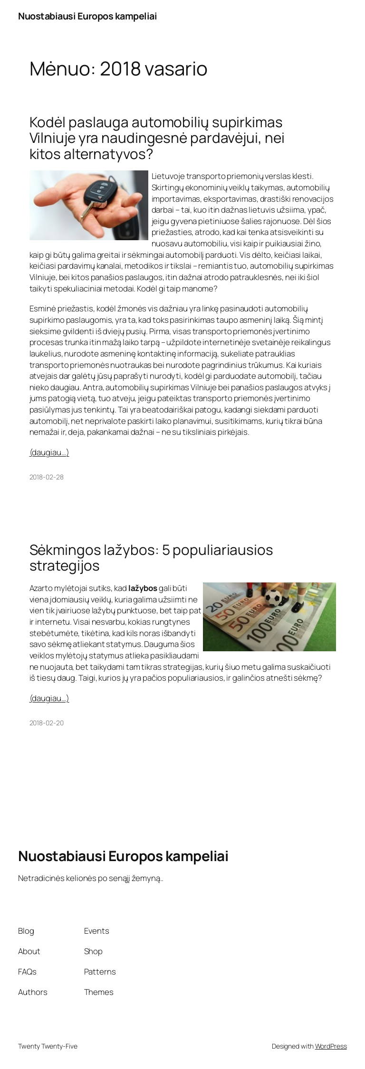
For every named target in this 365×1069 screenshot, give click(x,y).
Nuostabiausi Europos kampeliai (87, 15)
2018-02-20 (46, 722)
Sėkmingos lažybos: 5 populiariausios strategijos (151, 557)
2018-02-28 (46, 476)
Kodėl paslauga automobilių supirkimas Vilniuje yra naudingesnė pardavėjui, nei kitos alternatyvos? (157, 137)
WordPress (331, 1045)
